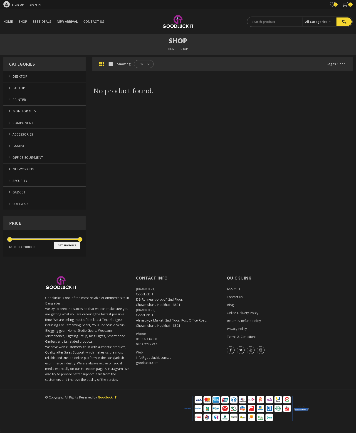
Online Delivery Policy (242, 313)
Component (22, 123)
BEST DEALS (42, 21)
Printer (19, 99)
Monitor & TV (24, 111)
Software (21, 204)
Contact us (235, 297)
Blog (230, 305)
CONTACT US (93, 21)
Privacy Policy (237, 329)
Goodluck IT (107, 397)
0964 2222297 (146, 344)
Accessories (22, 134)
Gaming (18, 146)
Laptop (18, 88)
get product (67, 245)
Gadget (18, 192)
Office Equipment (27, 157)
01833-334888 (146, 339)
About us (233, 289)
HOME (8, 21)
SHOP (23, 21)
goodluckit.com (147, 363)
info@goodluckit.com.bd (153, 357)
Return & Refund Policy (244, 321)
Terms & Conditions (241, 336)
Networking (23, 169)
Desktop (19, 76)
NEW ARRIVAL (67, 21)
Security (19, 180)
